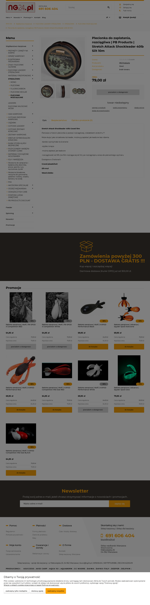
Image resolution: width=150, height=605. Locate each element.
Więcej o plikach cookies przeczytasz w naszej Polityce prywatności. (31, 585)
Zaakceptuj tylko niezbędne (16, 591)
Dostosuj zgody (37, 591)
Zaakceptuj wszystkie (55, 591)
